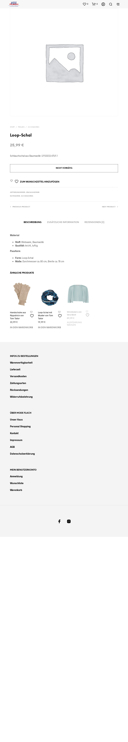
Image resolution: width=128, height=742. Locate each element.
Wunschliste (17, 483)
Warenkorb (16, 490)
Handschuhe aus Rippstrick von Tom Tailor (18, 315)
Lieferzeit (15, 369)
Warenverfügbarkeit (21, 362)
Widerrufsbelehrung (21, 396)
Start (12, 127)
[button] (85, 4)
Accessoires (33, 127)
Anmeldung (16, 476)
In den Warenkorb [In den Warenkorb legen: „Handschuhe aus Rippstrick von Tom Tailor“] (21, 328)
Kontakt (14, 433)
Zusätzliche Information (63, 222)
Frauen (21, 127)
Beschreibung (33, 222)
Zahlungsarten (18, 383)
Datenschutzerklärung (22, 453)
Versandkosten (18, 376)
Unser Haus (16, 419)
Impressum (16, 440)
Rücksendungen (19, 389)
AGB (12, 446)
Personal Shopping (20, 426)
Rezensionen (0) (94, 222)
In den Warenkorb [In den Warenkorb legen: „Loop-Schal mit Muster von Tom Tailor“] (49, 326)
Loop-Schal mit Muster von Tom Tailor (46, 315)
